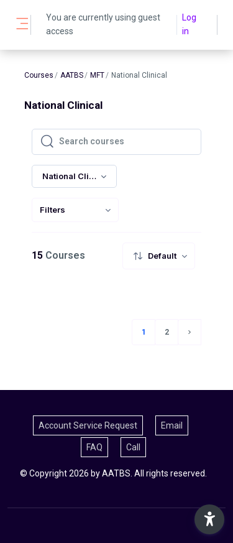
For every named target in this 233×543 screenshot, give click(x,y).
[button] (209, 519)
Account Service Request (88, 425)
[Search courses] (126, 141)
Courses (38, 75)
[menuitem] (75, 210)
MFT (97, 75)
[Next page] (189, 332)
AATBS (71, 75)
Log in (189, 24)
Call (133, 447)
